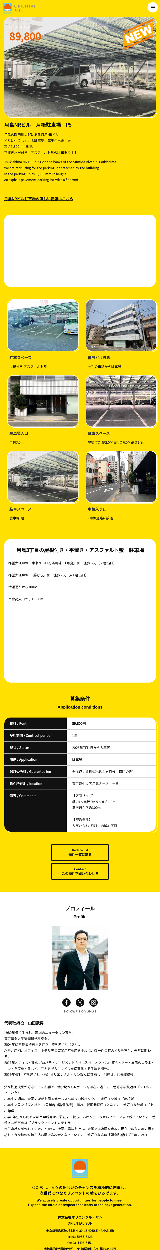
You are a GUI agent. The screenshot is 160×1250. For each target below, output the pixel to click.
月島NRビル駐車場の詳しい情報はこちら (38, 198)
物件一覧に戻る (80, 854)
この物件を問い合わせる (80, 873)
